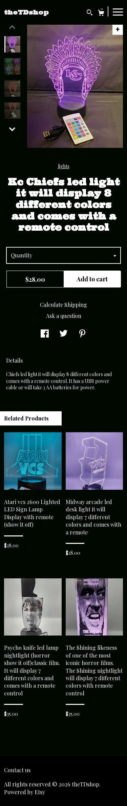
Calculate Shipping (63, 304)
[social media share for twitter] (63, 334)
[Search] (89, 13)
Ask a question (63, 315)
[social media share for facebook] (45, 334)
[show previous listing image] (12, 27)
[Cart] (101, 13)
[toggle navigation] (118, 11)
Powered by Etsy (24, 792)
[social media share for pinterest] (82, 334)
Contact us (17, 770)
